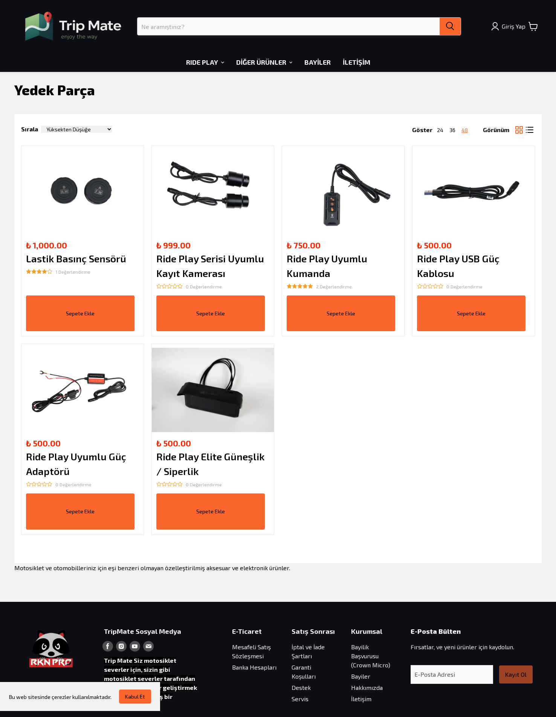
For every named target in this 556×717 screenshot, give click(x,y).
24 (440, 130)
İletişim (361, 698)
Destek (301, 687)
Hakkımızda (367, 687)
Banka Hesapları (254, 667)
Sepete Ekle (80, 313)
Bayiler (360, 676)
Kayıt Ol (516, 674)
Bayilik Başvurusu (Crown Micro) (370, 655)
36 (452, 130)
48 (464, 130)
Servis (300, 698)
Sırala (29, 128)
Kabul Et (135, 696)
